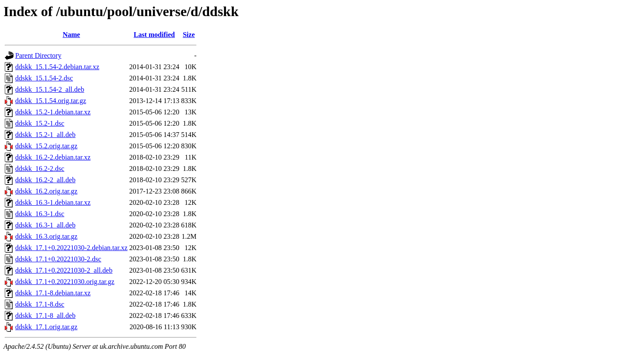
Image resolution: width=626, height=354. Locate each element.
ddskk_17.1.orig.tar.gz (46, 327)
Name (71, 34)
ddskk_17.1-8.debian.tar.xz (52, 293)
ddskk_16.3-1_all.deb (45, 225)
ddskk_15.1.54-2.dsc (44, 78)
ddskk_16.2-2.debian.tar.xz (52, 157)
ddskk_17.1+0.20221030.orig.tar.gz (64, 281)
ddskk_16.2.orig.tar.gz (46, 191)
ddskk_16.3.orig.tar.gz (46, 236)
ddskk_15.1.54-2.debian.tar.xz (57, 66)
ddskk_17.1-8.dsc (39, 304)
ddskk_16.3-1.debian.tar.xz (52, 202)
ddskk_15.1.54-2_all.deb (49, 89)
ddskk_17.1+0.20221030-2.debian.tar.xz (71, 247)
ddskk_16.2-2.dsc (39, 168)
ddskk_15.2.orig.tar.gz (46, 146)
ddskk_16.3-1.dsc (39, 213)
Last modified (154, 34)
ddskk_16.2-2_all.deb (45, 180)
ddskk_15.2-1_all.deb (45, 134)
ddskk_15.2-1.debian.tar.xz (52, 112)
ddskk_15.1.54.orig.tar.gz (50, 100)
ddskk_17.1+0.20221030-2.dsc (58, 259)
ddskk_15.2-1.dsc (39, 123)
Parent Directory (38, 55)
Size (189, 34)
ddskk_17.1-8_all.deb (45, 315)
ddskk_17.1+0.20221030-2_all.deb (64, 270)
